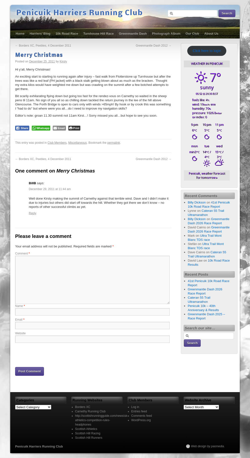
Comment (22, 253)
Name (20, 306)
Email (19, 319)
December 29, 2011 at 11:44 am (50, 189)
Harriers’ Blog (40, 33)
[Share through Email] (59, 128)
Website (20, 333)
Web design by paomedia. (208, 446)
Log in (135, 407)
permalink (113, 142)
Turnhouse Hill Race (98, 33)
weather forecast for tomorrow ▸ (207, 175)
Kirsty (63, 61)
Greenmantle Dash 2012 (153, 45)
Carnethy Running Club (90, 411)
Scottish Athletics (86, 429)
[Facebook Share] (22, 128)
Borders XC (82, 407)
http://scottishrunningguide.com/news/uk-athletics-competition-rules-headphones (101, 420)
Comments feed (141, 415)
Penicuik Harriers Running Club (79, 13)
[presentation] (52, 354)
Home (20, 33)
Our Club (192, 33)
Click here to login (207, 51)
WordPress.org (141, 420)
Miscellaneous (77, 142)
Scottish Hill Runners (88, 437)
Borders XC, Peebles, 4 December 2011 (43, 45)
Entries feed (139, 411)
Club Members (57, 142)
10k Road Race (66, 33)
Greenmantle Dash (133, 33)
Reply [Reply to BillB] (32, 213)
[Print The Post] (74, 128)
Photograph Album (166, 33)
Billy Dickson (197, 202)
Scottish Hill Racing (87, 433)
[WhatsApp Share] (41, 128)
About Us (211, 33)
